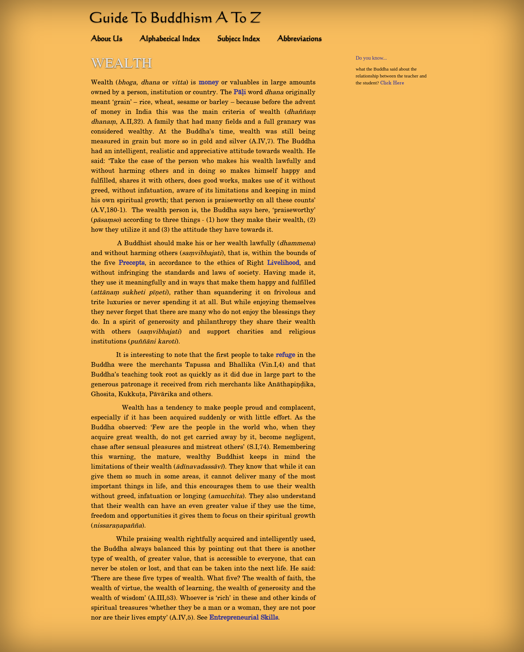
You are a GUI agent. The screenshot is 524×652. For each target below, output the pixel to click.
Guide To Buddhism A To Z (175, 19)
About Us (106, 39)
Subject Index (238, 39)
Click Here (392, 83)
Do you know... (371, 58)
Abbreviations (299, 39)
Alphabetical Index (170, 39)
